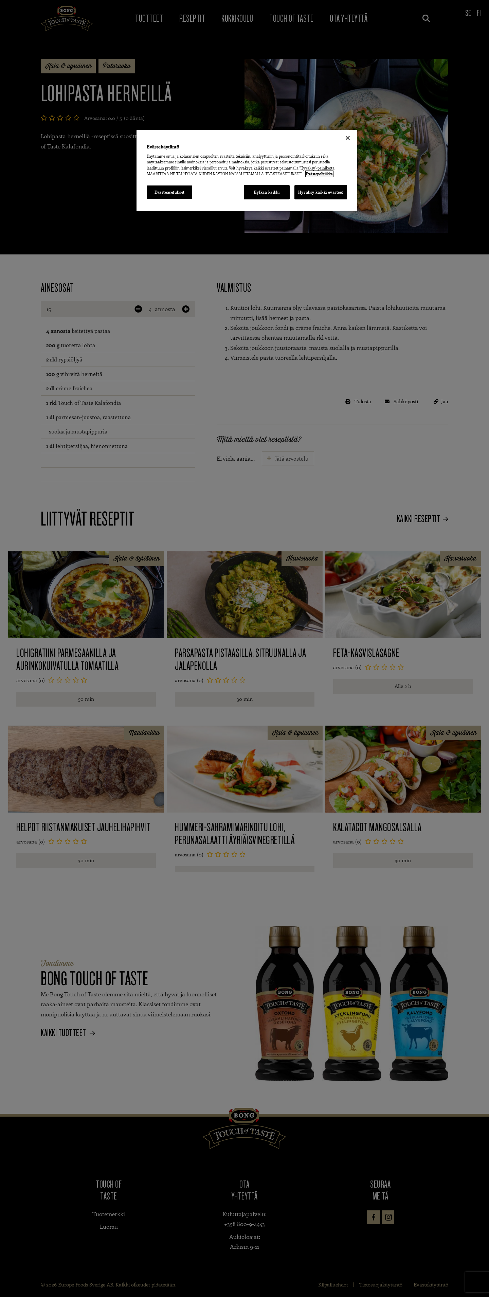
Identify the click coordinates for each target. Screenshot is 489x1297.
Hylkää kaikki (266, 192)
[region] (247, 170)
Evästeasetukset (170, 192)
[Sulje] (347, 137)
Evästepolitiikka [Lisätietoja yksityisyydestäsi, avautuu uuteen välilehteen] (319, 173)
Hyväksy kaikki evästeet (320, 192)
